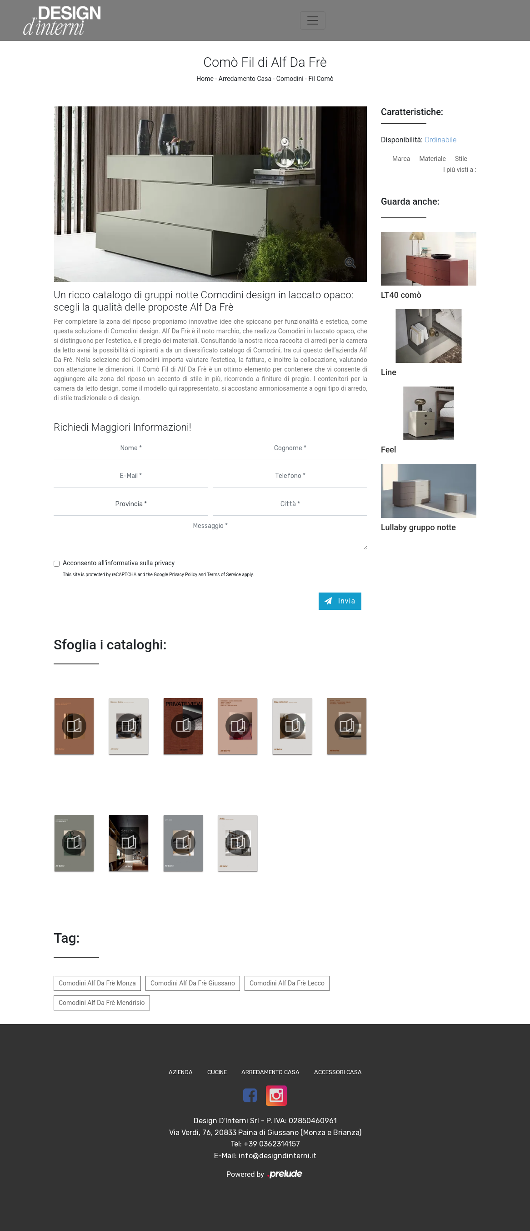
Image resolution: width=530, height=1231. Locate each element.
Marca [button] (401, 158)
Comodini (290, 78)
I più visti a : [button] (459, 169)
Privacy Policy (183, 574)
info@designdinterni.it (277, 1155)
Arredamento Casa (245, 78)
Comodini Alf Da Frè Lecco (287, 983)
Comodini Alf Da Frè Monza (97, 983)
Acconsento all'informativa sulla (119, 563)
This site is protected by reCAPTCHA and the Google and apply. (158, 574)
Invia (340, 601)
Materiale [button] (432, 158)
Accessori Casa (338, 1072)
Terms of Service (224, 574)
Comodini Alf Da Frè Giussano (192, 983)
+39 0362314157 (272, 1144)
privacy (165, 563)
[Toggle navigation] (312, 20)
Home (205, 78)
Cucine (217, 1072)
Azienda (181, 1072)
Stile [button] (461, 158)
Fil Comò (320, 78)
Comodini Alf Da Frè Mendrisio (102, 1002)
